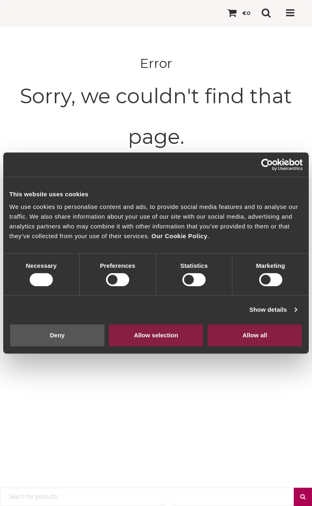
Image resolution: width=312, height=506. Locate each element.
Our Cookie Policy (180, 235)
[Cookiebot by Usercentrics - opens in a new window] (267, 165)
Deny (57, 335)
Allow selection (156, 335)
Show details (268, 309)
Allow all (255, 335)
